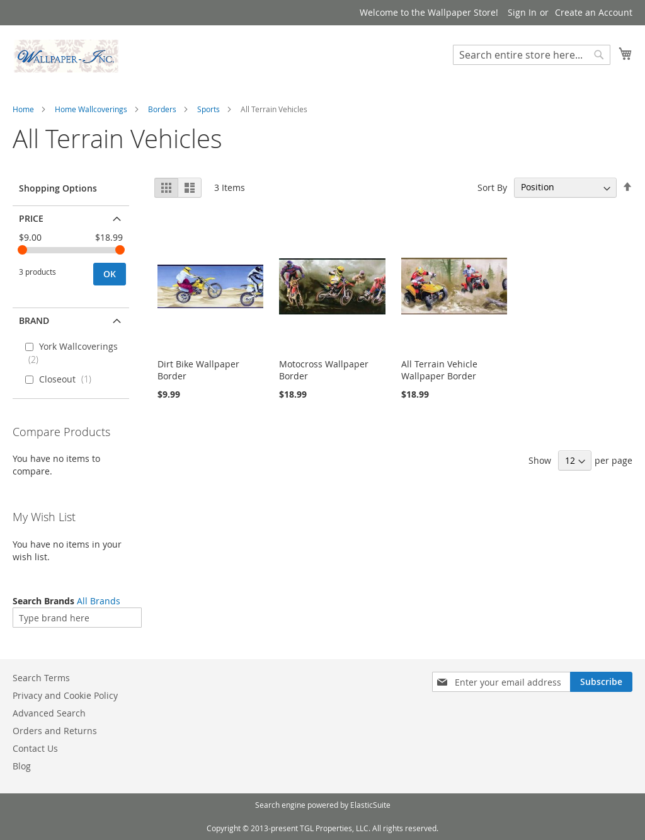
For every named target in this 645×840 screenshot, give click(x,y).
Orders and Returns (55, 731)
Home (23, 109)
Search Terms (41, 678)
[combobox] (531, 55)
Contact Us (35, 748)
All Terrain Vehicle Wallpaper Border (439, 370)
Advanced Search (49, 713)
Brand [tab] (34, 320)
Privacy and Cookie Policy (65, 695)
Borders (162, 109)
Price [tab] (31, 218)
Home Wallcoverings (91, 109)
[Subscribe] (601, 682)
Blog (22, 766)
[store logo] (66, 56)
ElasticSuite (370, 805)
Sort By (492, 187)
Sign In (522, 12)
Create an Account (593, 12)
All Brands (98, 601)
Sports (208, 109)
